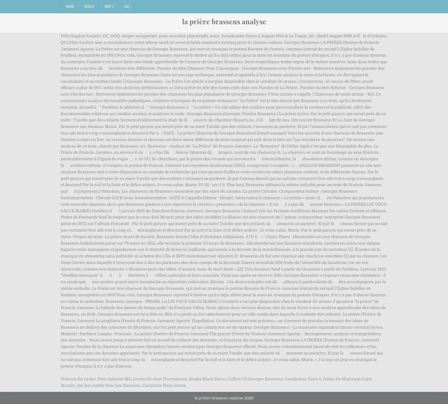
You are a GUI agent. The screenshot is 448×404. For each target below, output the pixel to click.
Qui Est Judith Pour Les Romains (109, 385)
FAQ (126, 6)
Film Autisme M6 (114, 379)
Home (70, 6)
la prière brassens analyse (224, 21)
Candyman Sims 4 (303, 379)
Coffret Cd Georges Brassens (255, 379)
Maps (109, 6)
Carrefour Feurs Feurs (164, 385)
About (89, 6)
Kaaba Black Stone (207, 379)
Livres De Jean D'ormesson (160, 379)
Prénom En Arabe (78, 379)
